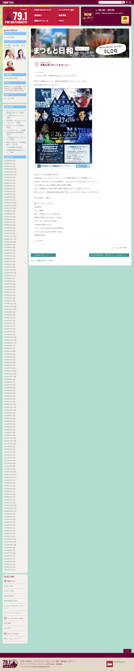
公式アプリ (71, 661)
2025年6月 (8, 186)
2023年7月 (8, 250)
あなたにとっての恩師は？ (16, 125)
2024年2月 (8, 231)
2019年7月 (8, 385)
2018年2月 (8, 432)
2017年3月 (8, 463)
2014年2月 (8, 567)
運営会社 (29, 661)
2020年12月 (8, 337)
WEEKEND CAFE (10, 601)
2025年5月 (8, 189)
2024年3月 (8, 228)
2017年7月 (8, 452)
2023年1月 (8, 267)
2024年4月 (8, 225)
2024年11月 (8, 206)
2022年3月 (8, 295)
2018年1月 (8, 435)
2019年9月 (8, 379)
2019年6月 (8, 388)
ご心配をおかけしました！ (16, 115)
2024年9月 (8, 211)
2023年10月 (8, 242)
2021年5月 (8, 323)
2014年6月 (8, 556)
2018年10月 (8, 410)
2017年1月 (8, 469)
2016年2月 (8, 500)
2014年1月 (8, 570)
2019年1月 (8, 402)
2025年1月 (8, 200)
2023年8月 (8, 247)
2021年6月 (8, 320)
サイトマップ (24, 664)
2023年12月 (8, 236)
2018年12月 (8, 404)
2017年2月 (8, 466)
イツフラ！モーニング (12, 613)
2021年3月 (8, 329)
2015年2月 (8, 533)
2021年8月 (8, 315)
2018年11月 (8, 407)
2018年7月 (8, 418)
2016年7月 (8, 486)
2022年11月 (8, 273)
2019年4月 (8, 393)
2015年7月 (8, 519)
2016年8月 (8, 483)
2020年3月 (8, 362)
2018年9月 (8, 413)
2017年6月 (8, 455)
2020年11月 (8, 340)
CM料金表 (63, 661)
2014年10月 (8, 545)
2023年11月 (8, 239)
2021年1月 (8, 334)
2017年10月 (8, 444)
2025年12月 (8, 169)
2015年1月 (8, 536)
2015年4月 (8, 528)
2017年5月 (8, 458)
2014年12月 (8, 539)
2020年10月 (8, 343)
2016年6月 (8, 489)
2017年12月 (8, 438)
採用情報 (59, 664)
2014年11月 (8, 542)
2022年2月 (8, 298)
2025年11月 (8, 172)
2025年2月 (8, 197)
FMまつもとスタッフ (11, 639)
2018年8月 (8, 416)
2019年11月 (8, 374)
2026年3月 (8, 161)
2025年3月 (8, 194)
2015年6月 (8, 522)
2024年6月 (8, 219)
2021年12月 (8, 304)
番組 (124, 248)
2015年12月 (8, 505)
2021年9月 (8, 312)
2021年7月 (8, 318)
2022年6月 (8, 287)
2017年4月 (8, 461)
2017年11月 (8, 441)
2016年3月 (8, 497)
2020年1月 (8, 368)
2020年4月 (8, 360)
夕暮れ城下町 (9, 596)
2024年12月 (8, 203)
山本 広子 (7, 628)
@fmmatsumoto (119, 662)
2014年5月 (8, 559)
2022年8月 (8, 281)
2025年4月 (8, 191)
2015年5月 (8, 525)
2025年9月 (8, 177)
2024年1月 (8, 233)
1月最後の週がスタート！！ (44, 255)
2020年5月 (8, 357)
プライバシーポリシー (37, 664)
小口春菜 (7, 45)
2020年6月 (8, 354)
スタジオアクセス (39, 661)
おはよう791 (8, 586)
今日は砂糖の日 (12, 147)
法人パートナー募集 (52, 661)
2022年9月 (8, 278)
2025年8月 (8, 180)
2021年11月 (8, 306)
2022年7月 (8, 284)
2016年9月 (8, 480)
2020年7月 (8, 351)
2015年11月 (8, 508)
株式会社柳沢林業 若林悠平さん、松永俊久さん (108, 255)
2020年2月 (8, 365)
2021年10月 (8, 309)
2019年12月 (8, 371)
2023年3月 (8, 261)
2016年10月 (8, 477)
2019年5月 (8, 390)
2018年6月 (8, 421)
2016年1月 (8, 503)
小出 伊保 (15, 45)
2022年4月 (8, 292)
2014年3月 (8, 564)
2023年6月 (8, 253)
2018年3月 (8, 430)
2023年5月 (8, 256)
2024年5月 (8, 222)
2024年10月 (8, 208)
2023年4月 (8, 259)
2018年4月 (8, 427)
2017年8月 (8, 449)
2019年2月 (8, 399)
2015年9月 (8, 514)
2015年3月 (8, 531)
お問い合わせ (50, 664)
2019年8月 (8, 382)
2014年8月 (8, 550)
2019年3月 (8, 396)
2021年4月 (8, 326)
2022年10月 (8, 276)
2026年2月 (8, 163)
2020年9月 (8, 346)
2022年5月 (8, 290)
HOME (22, 661)
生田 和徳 (7, 623)
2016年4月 (8, 494)
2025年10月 (8, 175)
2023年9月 (8, 245)
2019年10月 (8, 377)
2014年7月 (8, 553)
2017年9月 (8, 447)
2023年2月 (8, 264)
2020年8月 (8, 348)
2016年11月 (8, 475)
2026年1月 (8, 166)
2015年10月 (8, 511)
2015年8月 (8, 517)
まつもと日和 (117, 248)
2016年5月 (8, 491)
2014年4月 (8, 562)
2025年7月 (8, 183)
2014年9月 (8, 548)
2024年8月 (8, 214)
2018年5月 (8, 424)
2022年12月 (8, 270)
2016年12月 (8, 472)
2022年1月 (8, 301)
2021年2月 (8, 332)
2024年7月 (8, 217)
